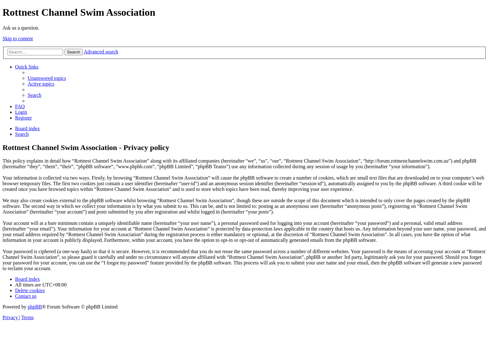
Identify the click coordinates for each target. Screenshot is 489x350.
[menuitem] (47, 78)
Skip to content (18, 38)
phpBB (35, 306)
